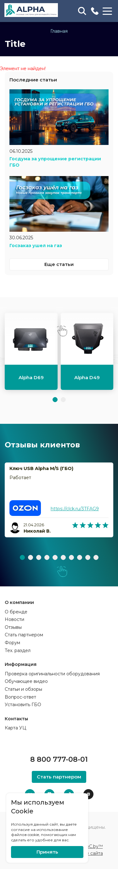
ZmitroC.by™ (88, 846)
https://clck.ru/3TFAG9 (75, 509)
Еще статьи (59, 264)
